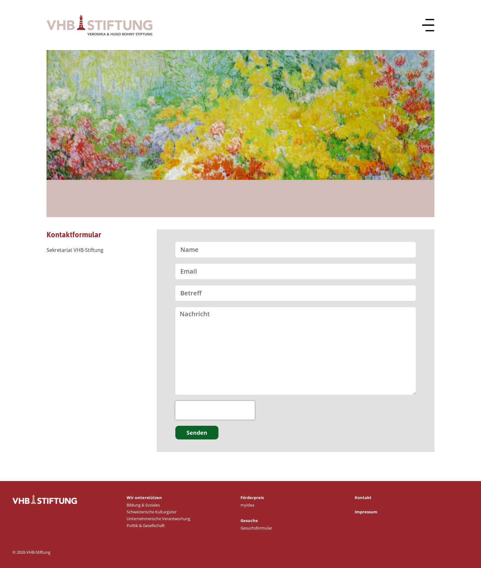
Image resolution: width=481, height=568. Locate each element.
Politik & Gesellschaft (146, 525)
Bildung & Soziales (143, 505)
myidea (247, 505)
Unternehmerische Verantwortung (158, 518)
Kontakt (363, 497)
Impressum (366, 512)
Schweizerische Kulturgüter (152, 512)
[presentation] (215, 410)
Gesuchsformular (256, 528)
